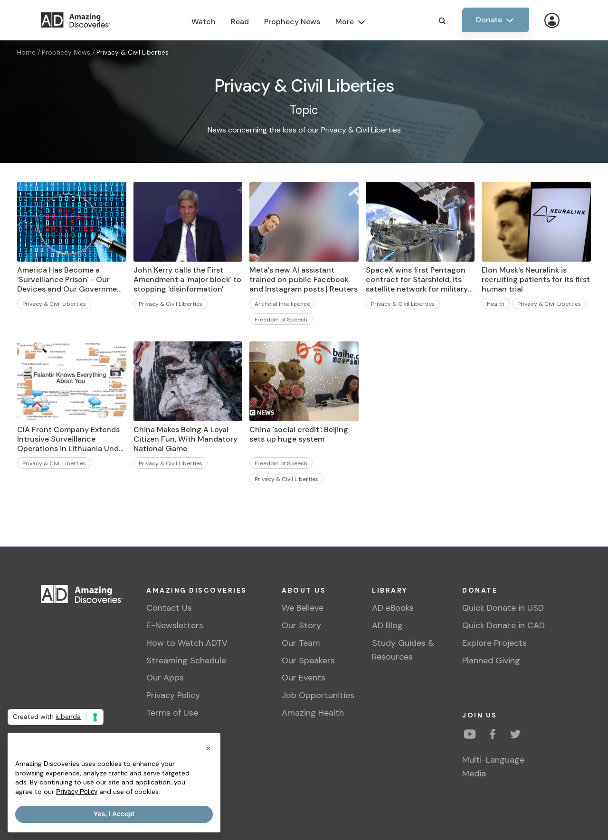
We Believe (302, 607)
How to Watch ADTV (187, 643)
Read (240, 22)
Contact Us (169, 607)
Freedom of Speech (281, 319)
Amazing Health (313, 712)
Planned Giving (491, 660)
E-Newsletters (174, 625)
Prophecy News (292, 22)
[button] (208, 747)
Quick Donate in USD (503, 607)
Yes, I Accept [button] (114, 814)
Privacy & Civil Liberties (132, 52)
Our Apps (165, 677)
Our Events (303, 677)
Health (495, 304)
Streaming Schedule (186, 660)
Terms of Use (172, 712)
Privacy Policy (173, 695)
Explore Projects (494, 643)
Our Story (301, 625)
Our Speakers (308, 660)
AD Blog (387, 625)
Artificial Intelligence (282, 304)
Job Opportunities (318, 695)
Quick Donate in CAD (503, 625)
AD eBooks (393, 607)
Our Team (301, 643)
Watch (203, 22)
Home (26, 52)
